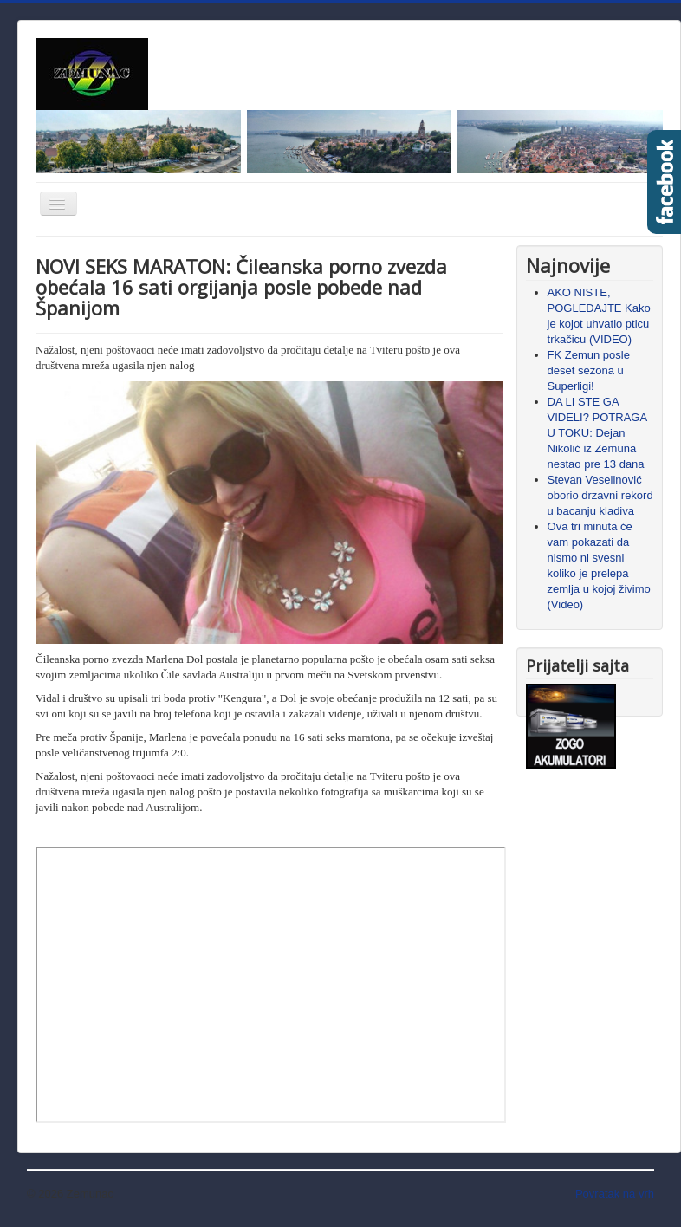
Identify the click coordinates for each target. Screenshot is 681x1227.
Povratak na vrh (614, 1193)
